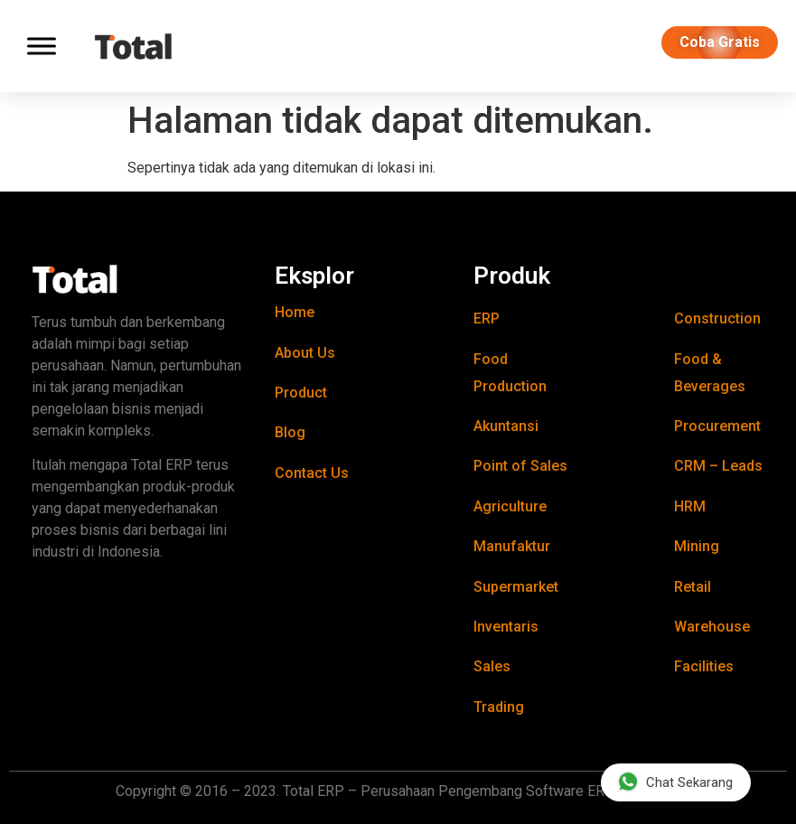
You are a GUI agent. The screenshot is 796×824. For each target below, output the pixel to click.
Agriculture (510, 506)
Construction (717, 318)
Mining (696, 546)
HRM (690, 506)
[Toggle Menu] (41, 45)
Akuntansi (505, 426)
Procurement (717, 426)
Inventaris (505, 626)
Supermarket (515, 586)
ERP (486, 318)
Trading (498, 707)
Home (294, 312)
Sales (491, 666)
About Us (305, 352)
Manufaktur (511, 546)
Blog (290, 432)
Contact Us (312, 473)
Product (301, 392)
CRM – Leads (718, 465)
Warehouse (712, 626)
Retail (692, 586)
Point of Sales (520, 465)
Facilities (704, 666)
